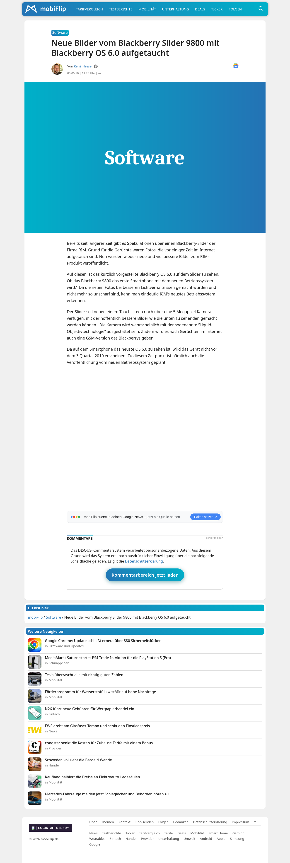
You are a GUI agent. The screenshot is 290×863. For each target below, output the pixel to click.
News (93, 833)
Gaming (238, 833)
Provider (147, 838)
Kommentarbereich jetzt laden (145, 575)
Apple (221, 838)
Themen (107, 822)
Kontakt (124, 822)
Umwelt (189, 838)
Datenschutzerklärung (144, 561)
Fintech (115, 838)
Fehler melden (214, 537)
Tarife (168, 833)
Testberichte (120, 9)
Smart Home (218, 833)
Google (94, 844)
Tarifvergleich (89, 9)
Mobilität (147, 9)
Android (206, 838)
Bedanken (180, 822)
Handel (131, 838)
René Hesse (83, 66)
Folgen (235, 9)
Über (93, 822)
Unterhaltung (175, 9)
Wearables (97, 838)
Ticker (217, 9)
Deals (200, 9)
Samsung (237, 838)
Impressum (240, 822)
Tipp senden (144, 822)
